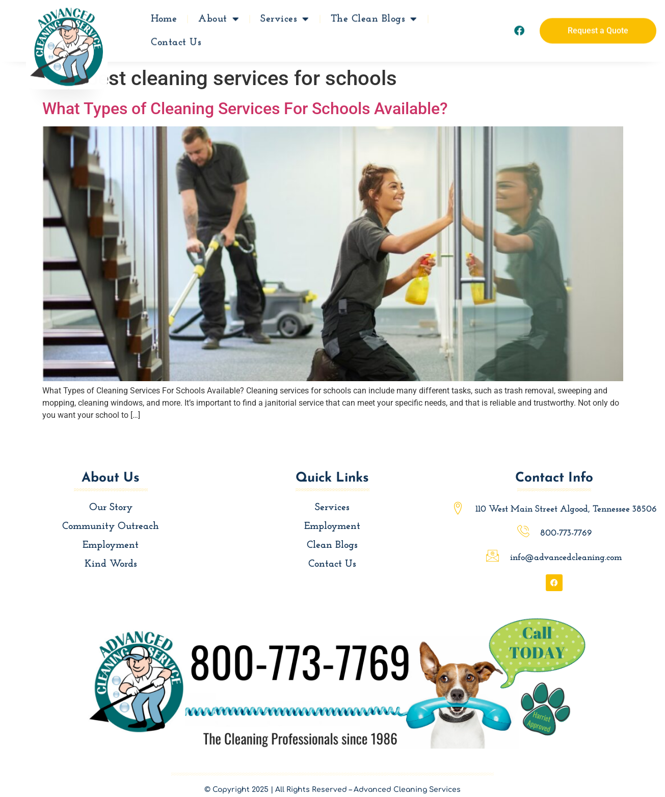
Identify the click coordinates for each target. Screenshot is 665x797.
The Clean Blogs (374, 17)
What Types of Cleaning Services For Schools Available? (245, 108)
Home (164, 17)
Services (284, 17)
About (218, 17)
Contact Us (176, 41)
